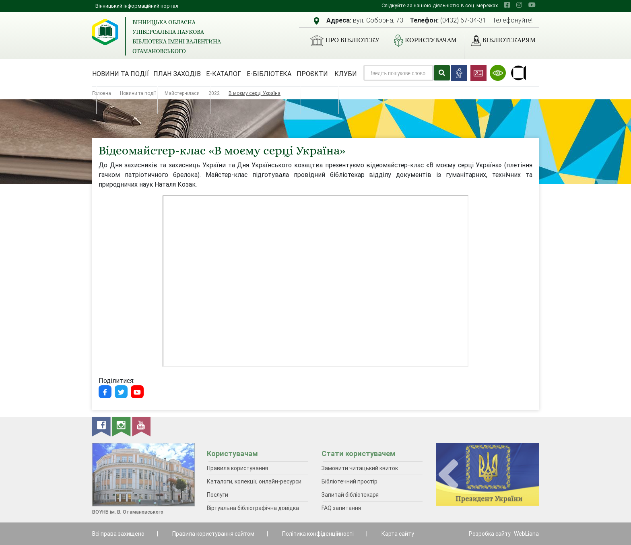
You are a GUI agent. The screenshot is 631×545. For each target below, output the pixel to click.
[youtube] (532, 5)
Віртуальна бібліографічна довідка (253, 508)
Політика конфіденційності (318, 533)
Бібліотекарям (500, 40)
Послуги (217, 494)
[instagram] (519, 5)
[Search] (398, 73)
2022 (214, 93)
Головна (101, 93)
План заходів (177, 74)
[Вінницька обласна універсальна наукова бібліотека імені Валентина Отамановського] (105, 32)
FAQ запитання (341, 508)
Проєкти (312, 74)
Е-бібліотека (269, 74)
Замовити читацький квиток (360, 468)
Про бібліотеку (341, 40)
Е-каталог (223, 74)
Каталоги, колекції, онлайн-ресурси (254, 481)
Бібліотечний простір (349, 481)
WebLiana (526, 533)
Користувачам (422, 41)
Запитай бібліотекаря (350, 494)
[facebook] (507, 5)
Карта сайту (397, 533)
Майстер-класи (182, 93)
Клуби (345, 74)
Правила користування (237, 468)
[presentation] (448, 475)
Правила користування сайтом (213, 533)
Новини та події (120, 74)
